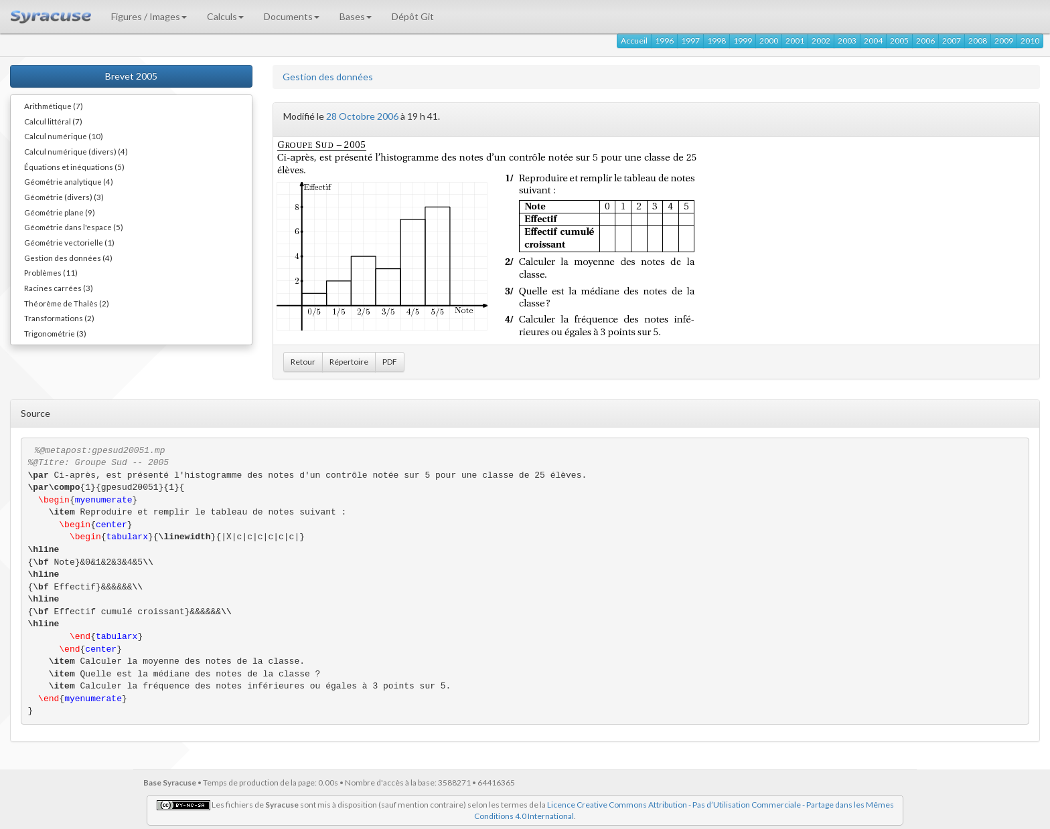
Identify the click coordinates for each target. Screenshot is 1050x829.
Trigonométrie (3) (55, 333)
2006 (925, 40)
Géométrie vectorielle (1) (69, 242)
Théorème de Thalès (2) (66, 303)
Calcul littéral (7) (53, 121)
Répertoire (348, 362)
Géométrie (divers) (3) (64, 196)
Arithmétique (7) (53, 105)
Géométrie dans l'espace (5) (73, 227)
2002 (821, 40)
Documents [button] (291, 16)
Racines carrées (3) (58, 287)
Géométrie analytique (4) (68, 181)
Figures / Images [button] (149, 16)
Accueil (634, 40)
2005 (899, 40)
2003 (847, 40)
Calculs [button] (225, 16)
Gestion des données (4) (68, 257)
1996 (664, 40)
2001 (794, 40)
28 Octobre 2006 (362, 116)
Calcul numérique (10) (63, 136)
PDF (389, 362)
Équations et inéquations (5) (74, 166)
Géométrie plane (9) (59, 212)
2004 (873, 40)
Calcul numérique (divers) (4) (76, 151)
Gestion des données (328, 76)
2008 (977, 40)
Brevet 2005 (131, 76)
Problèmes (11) (51, 272)
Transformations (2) (59, 318)
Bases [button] (356, 16)
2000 (768, 40)
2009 (1003, 40)
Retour (303, 362)
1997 (690, 40)
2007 (951, 40)
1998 (716, 40)
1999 (742, 40)
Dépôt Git (413, 16)
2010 (1030, 40)
